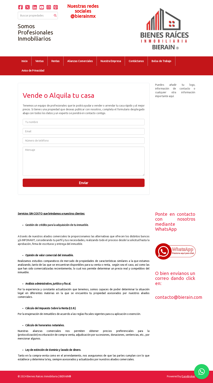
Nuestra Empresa (111, 61)
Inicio (25, 61)
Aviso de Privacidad (33, 70)
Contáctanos (136, 61)
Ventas (39, 61)
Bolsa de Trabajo (161, 61)
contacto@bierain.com (178, 297)
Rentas (55, 61)
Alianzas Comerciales (80, 61)
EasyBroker (188, 376)
